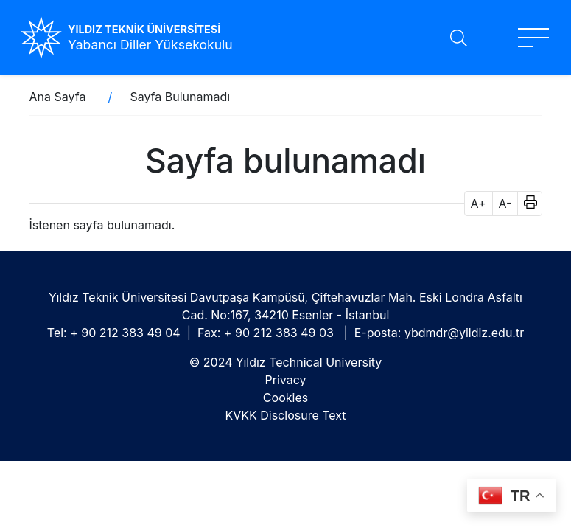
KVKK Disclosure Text (285, 415)
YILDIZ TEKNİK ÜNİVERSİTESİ (144, 29)
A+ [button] (478, 203)
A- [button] (505, 203)
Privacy (285, 379)
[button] (525, 203)
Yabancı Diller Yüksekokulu (150, 44)
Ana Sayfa (57, 96)
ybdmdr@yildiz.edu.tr (464, 332)
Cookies (285, 397)
